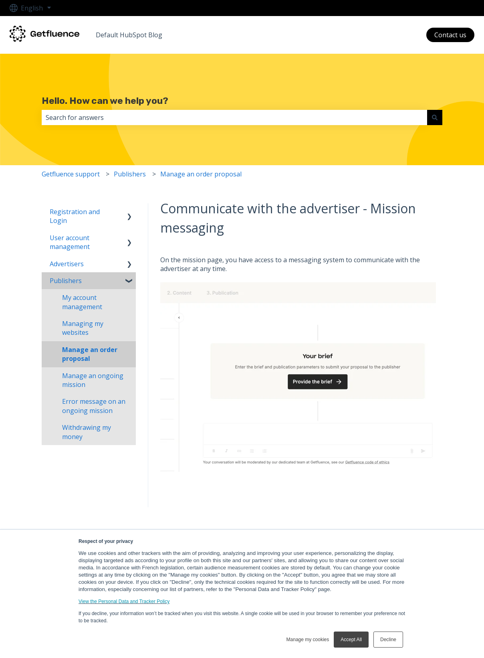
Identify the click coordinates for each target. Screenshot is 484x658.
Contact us (450, 34)
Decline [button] (388, 639)
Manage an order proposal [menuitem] (89, 354)
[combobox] (234, 117)
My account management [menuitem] (82, 302)
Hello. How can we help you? (105, 100)
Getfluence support (71, 174)
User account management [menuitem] (70, 242)
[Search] (434, 117)
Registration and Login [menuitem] (75, 216)
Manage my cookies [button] (307, 639)
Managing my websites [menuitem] (82, 328)
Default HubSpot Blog (129, 34)
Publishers (130, 174)
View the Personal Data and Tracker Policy (124, 601)
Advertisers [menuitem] (67, 263)
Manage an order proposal (201, 174)
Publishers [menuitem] (66, 280)
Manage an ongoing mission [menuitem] (92, 380)
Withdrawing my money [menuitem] (86, 432)
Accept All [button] (351, 639)
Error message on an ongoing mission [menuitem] (93, 406)
